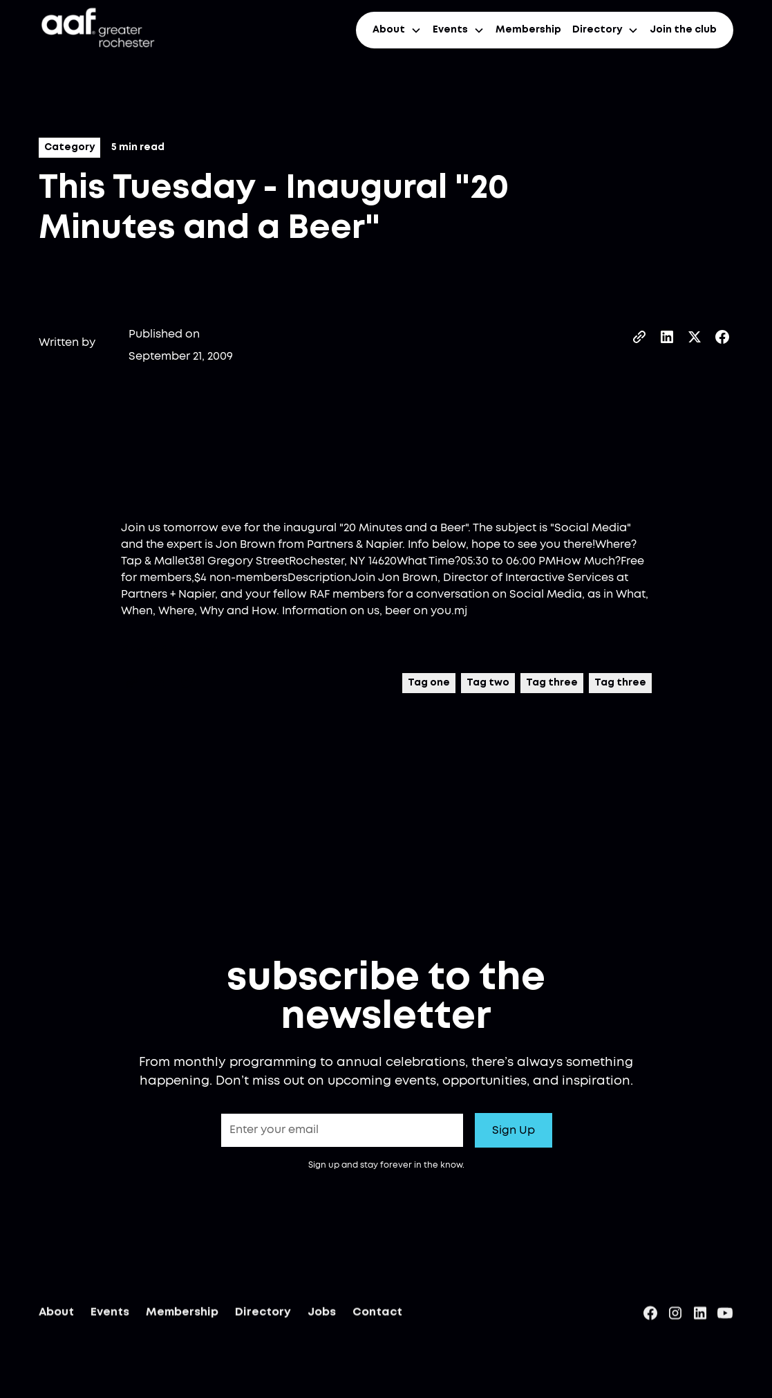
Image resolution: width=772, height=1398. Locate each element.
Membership (528, 30)
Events (110, 1315)
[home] (97, 30)
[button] (397, 30)
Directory (263, 1315)
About (56, 1315)
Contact (377, 1315)
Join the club (683, 30)
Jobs (322, 1315)
